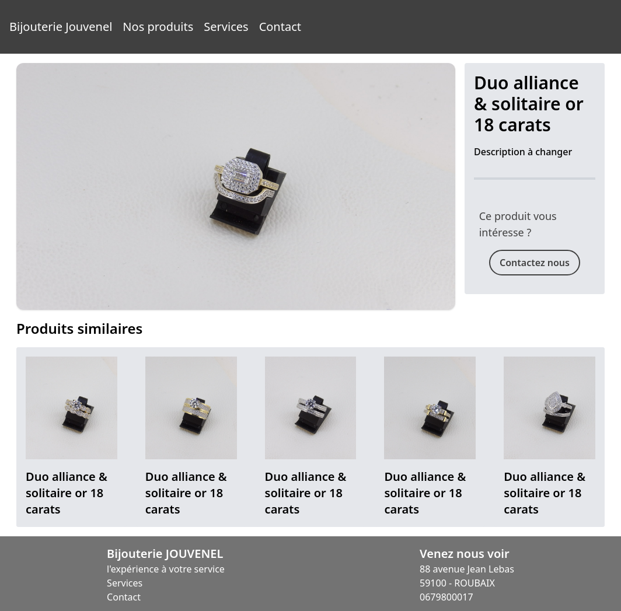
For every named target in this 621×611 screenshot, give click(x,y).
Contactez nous (535, 262)
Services (226, 26)
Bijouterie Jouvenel (60, 26)
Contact (280, 26)
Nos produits (158, 26)
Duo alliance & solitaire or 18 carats (66, 493)
